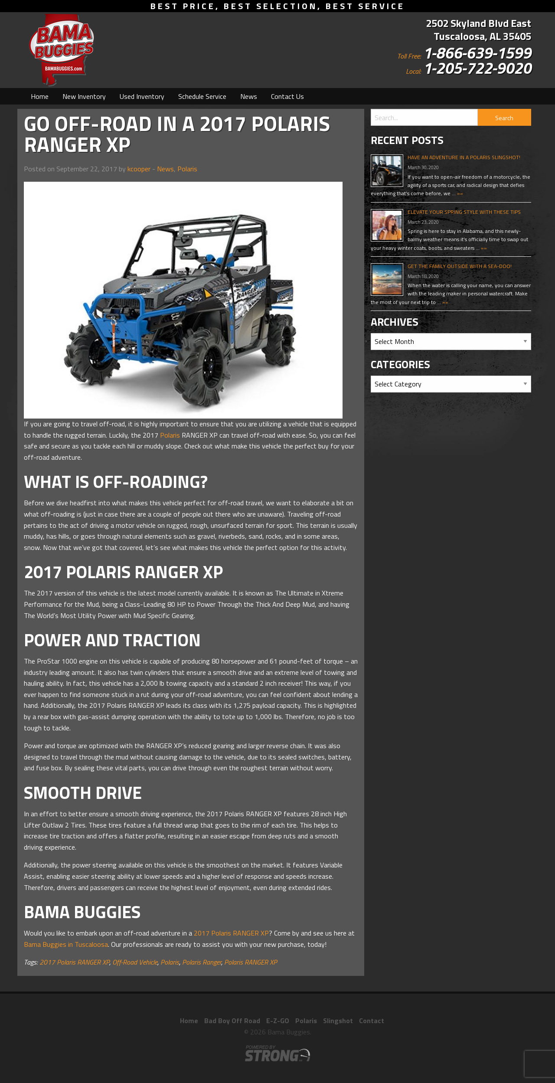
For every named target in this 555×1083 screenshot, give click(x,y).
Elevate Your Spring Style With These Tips (464, 212)
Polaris (187, 169)
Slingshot (338, 1020)
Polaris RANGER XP (250, 962)
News (248, 96)
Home (40, 96)
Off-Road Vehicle (134, 962)
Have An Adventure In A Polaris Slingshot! (464, 157)
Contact (371, 1020)
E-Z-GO (277, 1020)
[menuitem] (40, 96)
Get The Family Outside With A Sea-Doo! (460, 266)
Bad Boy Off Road (232, 1020)
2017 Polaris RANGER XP (231, 933)
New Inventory (84, 96)
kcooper (138, 169)
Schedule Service (202, 96)
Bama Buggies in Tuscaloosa (66, 944)
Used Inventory (142, 96)
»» (459, 193)
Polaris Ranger (201, 962)
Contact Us (287, 96)
